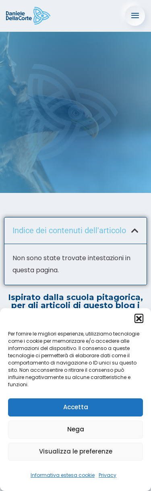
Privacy (107, 475)
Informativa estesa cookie (63, 475)
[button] (139, 318)
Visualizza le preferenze (75, 451)
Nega (75, 429)
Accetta (75, 407)
